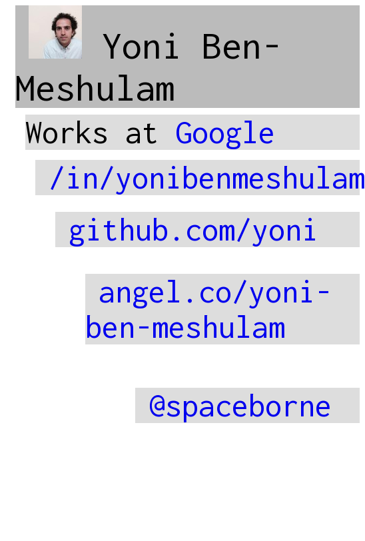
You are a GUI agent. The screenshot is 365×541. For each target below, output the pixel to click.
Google (225, 132)
